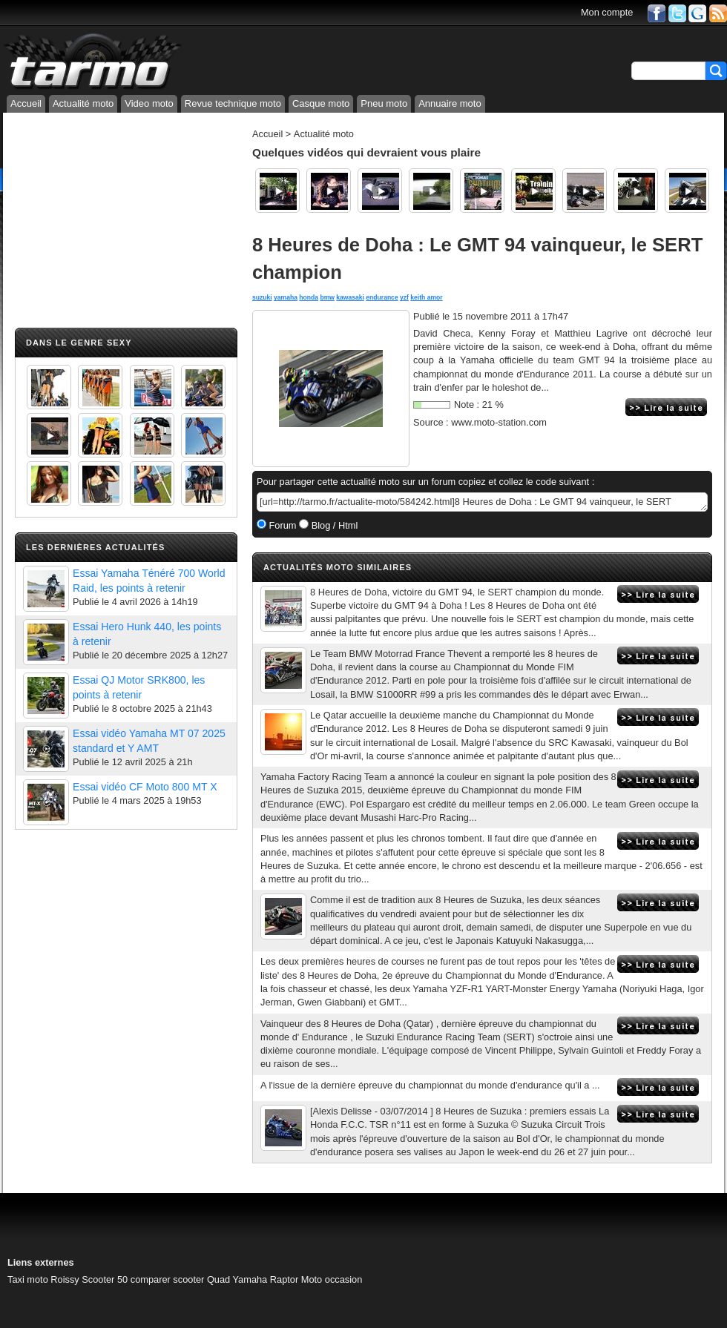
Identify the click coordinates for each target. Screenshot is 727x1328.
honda (308, 297)
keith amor (426, 297)
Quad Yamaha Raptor (252, 1279)
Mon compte (607, 12)
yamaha (285, 297)
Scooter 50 (105, 1279)
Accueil (26, 103)
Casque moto (320, 103)
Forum (281, 525)
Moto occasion (332, 1279)
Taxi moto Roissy (43, 1279)
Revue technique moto (233, 103)
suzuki (262, 297)
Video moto (149, 103)
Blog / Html (333, 525)
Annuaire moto (449, 103)
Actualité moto (83, 103)
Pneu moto (384, 103)
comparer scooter (168, 1279)
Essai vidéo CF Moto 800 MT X (145, 787)
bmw (327, 297)
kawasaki (350, 297)
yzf (404, 297)
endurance (382, 297)
